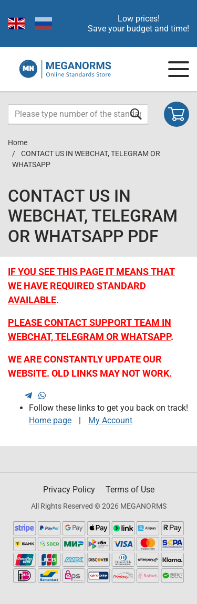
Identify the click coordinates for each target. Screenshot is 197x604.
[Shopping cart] (176, 114)
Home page (50, 420)
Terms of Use (130, 490)
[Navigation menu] (178, 69)
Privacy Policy (69, 490)
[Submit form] (136, 114)
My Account (110, 420)
